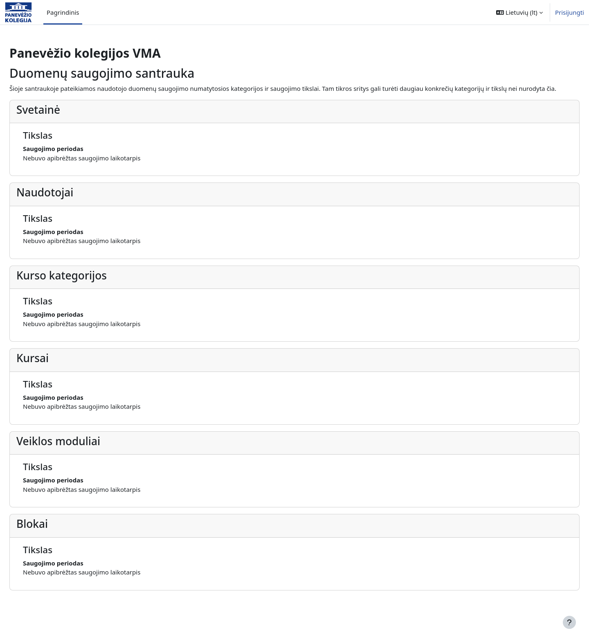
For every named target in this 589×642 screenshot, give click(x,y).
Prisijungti (569, 12)
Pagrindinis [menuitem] (63, 12)
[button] (519, 12)
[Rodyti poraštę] (569, 622)
